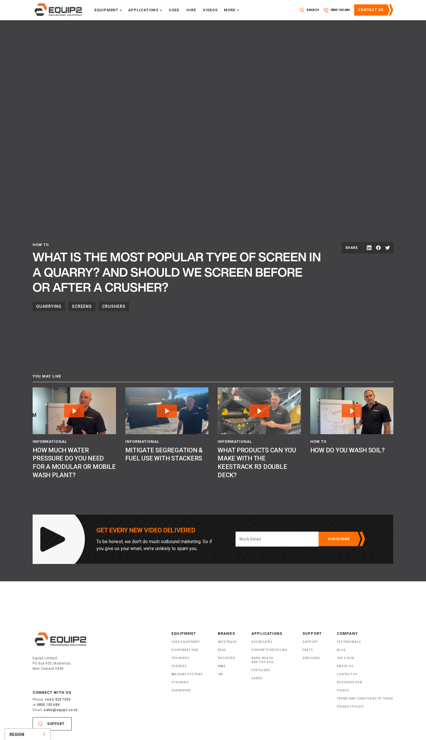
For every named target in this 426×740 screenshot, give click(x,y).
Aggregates (262, 641)
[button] (108, 10)
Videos (210, 10)
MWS (222, 666)
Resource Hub (349, 682)
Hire (191, 10)
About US (345, 666)
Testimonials (349, 641)
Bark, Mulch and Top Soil (262, 660)
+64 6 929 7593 (57, 700)
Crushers (114, 306)
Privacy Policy (350, 706)
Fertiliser (260, 670)
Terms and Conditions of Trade (365, 698)
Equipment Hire (185, 650)
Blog (341, 650)
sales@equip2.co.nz (61, 710)
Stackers (179, 682)
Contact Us (371, 10)
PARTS (307, 650)
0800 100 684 (48, 705)
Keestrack (227, 641)
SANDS (257, 678)
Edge (222, 650)
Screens (82, 306)
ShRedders (181, 690)
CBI (220, 674)
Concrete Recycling (269, 650)
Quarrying (48, 306)
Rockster (226, 658)
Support (56, 724)
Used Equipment (185, 641)
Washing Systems (187, 674)
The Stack (345, 658)
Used (174, 10)
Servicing (311, 658)
